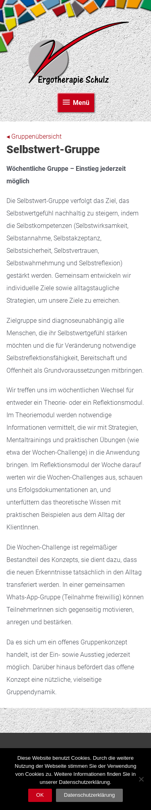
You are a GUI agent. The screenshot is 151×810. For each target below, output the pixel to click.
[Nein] (141, 779)
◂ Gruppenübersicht (34, 136)
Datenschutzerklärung (89, 795)
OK (40, 795)
